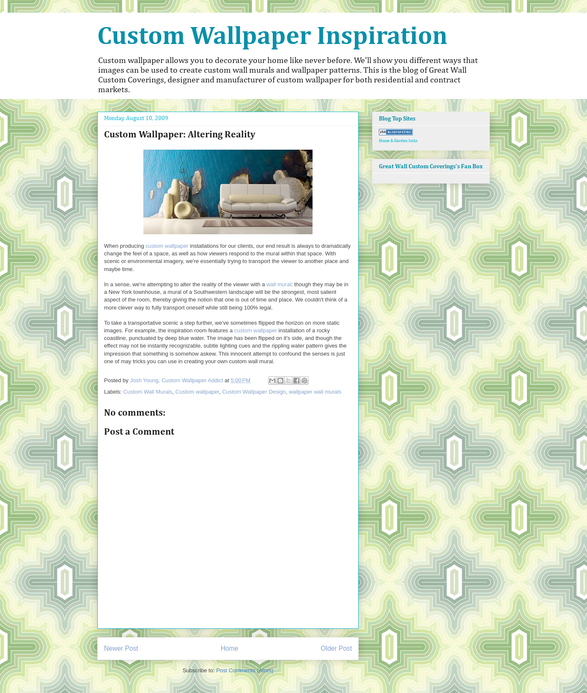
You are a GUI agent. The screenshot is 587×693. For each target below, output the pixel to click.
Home (230, 648)
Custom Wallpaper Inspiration (272, 36)
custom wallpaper (166, 246)
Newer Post (121, 648)
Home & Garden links (398, 141)
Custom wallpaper (197, 392)
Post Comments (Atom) (244, 670)
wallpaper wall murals (315, 392)
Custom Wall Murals (148, 392)
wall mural (278, 284)
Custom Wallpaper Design (254, 392)
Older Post (336, 648)
